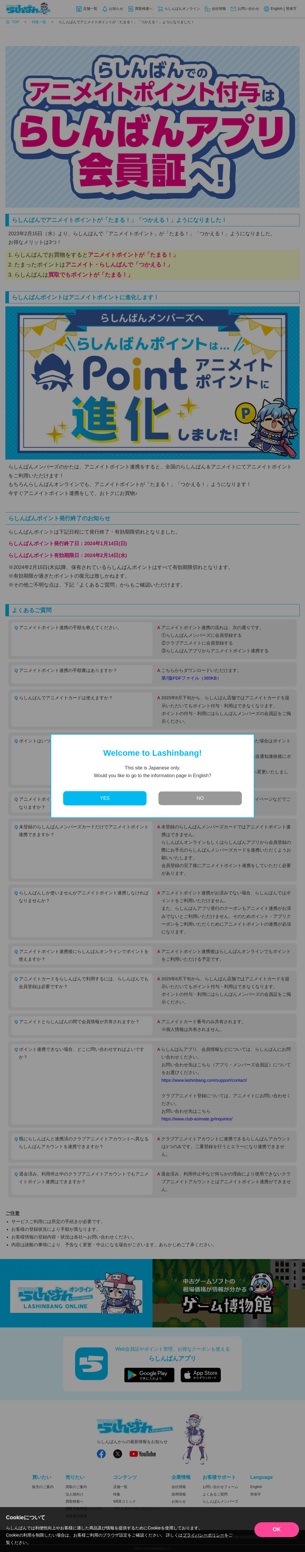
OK (277, 1529)
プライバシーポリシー (203, 1535)
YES (105, 798)
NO (200, 798)
